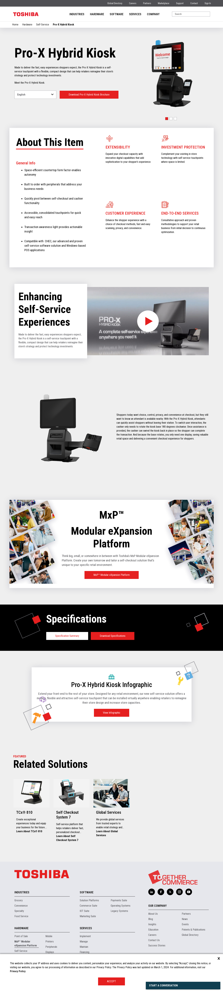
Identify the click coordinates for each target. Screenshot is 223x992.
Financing (84, 952)
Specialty (19, 911)
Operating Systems (120, 905)
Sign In (208, 3)
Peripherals (51, 946)
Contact (194, 3)
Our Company (157, 905)
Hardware (27, 24)
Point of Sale (21, 936)
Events (185, 924)
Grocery (18, 900)
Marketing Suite (88, 916)
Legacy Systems (119, 911)
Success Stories (156, 945)
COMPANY (153, 14)
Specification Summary (67, 635)
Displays (49, 952)
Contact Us (154, 940)
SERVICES (135, 14)
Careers (132, 3)
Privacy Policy (18, 971)
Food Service (21, 916)
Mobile (48, 936)
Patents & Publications (193, 929)
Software (86, 892)
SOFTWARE (116, 14)
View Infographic (111, 712)
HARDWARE (97, 14)
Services (86, 928)
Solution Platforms (89, 900)
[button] (166, 118)
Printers (49, 941)
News (185, 919)
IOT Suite (84, 911)
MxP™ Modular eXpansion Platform (111, 574)
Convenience (21, 905)
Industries (21, 892)
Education (153, 929)
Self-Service (42, 24)
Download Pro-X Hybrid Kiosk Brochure (89, 94)
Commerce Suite (88, 905)
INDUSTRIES (76, 14)
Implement (85, 936)
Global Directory (114, 3)
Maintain (84, 946)
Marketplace (163, 3)
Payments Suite (119, 900)
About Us (153, 913)
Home (15, 24)
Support (180, 3)
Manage (84, 941)
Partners (147, 3)
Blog (150, 919)
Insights (152, 924)
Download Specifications (112, 635)
